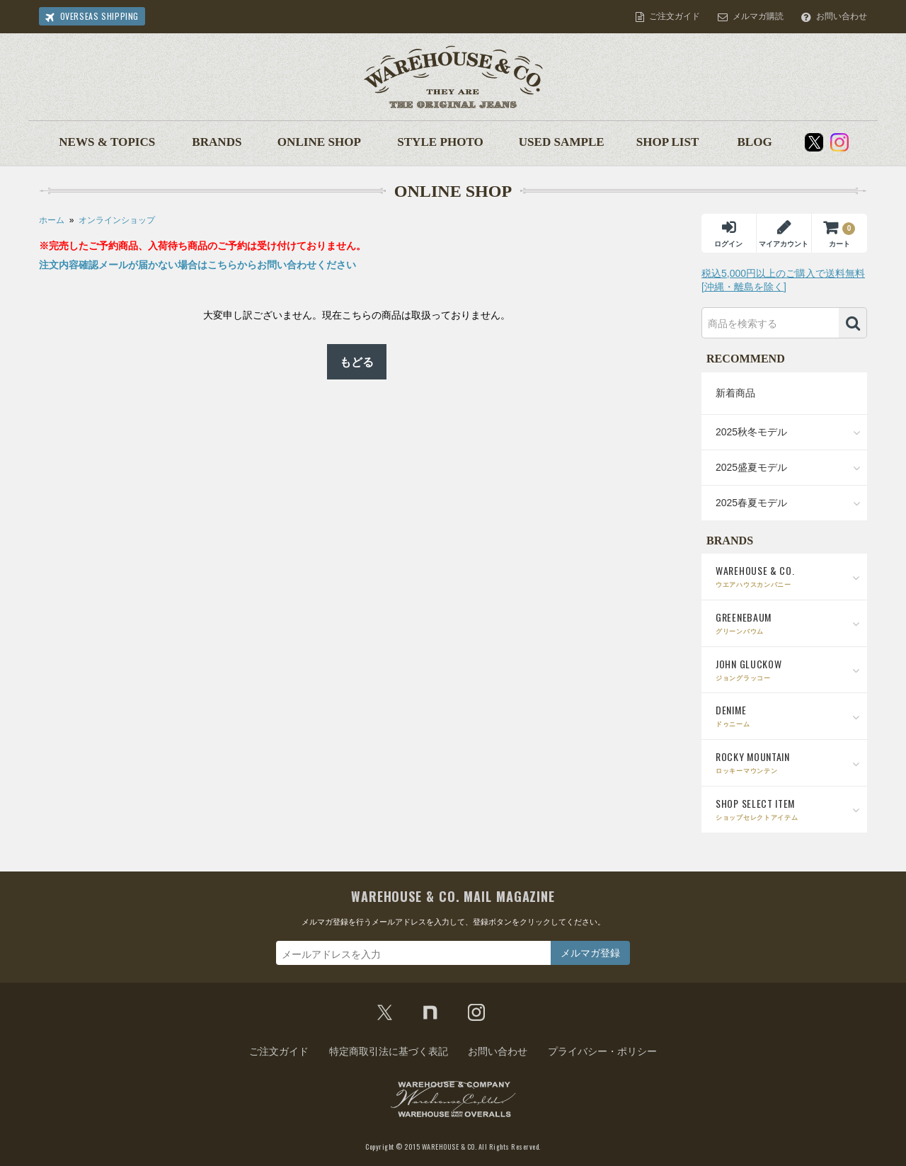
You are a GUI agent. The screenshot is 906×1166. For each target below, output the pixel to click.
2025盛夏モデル (751, 467)
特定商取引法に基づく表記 (388, 1051)
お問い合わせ (841, 16)
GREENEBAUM (788, 623)
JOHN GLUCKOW (788, 669)
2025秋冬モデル (751, 432)
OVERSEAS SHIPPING (99, 16)
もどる (357, 361)
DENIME (788, 715)
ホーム (51, 220)
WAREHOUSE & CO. (788, 576)
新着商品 (735, 393)
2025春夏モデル (751, 502)
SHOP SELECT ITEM (788, 809)
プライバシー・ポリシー (602, 1051)
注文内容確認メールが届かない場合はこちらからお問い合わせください (197, 264)
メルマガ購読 (758, 16)
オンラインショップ (117, 220)
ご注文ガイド (674, 16)
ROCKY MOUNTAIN (788, 762)
